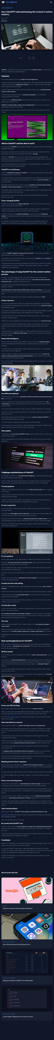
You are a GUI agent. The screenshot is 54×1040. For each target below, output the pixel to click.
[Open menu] (51, 2)
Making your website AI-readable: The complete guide (18, 980)
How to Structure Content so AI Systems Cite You (16, 944)
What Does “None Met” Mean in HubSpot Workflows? (17, 908)
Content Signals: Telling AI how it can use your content (18, 1016)
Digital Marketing (7, 7)
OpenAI (43, 258)
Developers (4, 814)
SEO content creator (13, 717)
